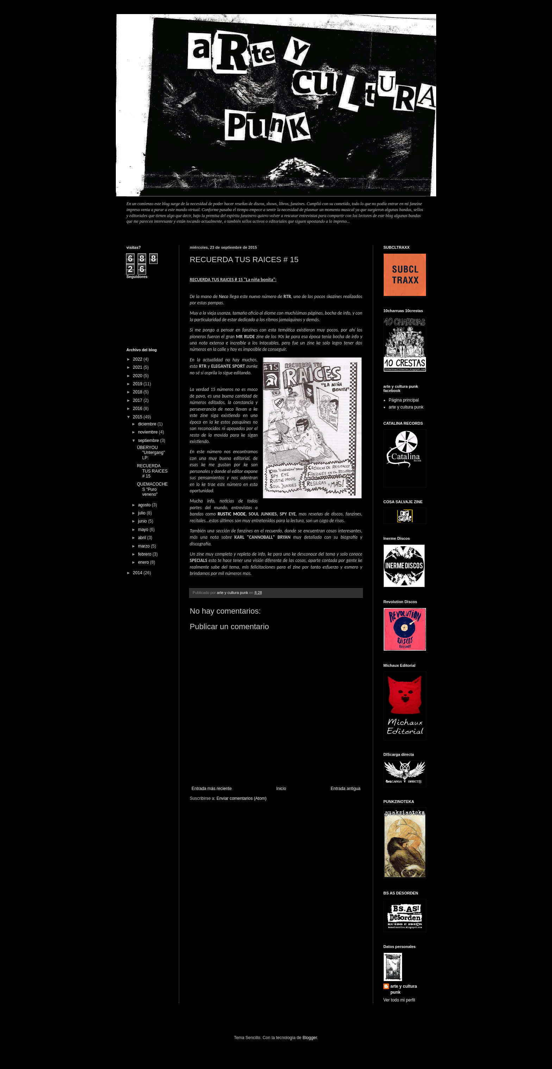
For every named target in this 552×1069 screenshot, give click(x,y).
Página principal (404, 400)
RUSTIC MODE (231, 514)
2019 (138, 383)
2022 (138, 359)
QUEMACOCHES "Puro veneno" (152, 489)
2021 (138, 367)
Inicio (281, 788)
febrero (145, 554)
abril (142, 537)
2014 (138, 572)
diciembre (147, 424)
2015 (138, 417)
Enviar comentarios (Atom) (241, 798)
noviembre (148, 432)
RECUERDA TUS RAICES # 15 (152, 471)
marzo (144, 546)
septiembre (149, 440)
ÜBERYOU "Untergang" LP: (151, 452)
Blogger (309, 1037)
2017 (138, 400)
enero (144, 562)
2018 (138, 392)
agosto (145, 504)
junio (143, 521)
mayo (144, 529)
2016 (138, 408)
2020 (138, 375)
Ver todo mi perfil (399, 1000)
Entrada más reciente (212, 788)
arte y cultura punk (406, 407)
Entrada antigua (345, 788)
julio (142, 513)
